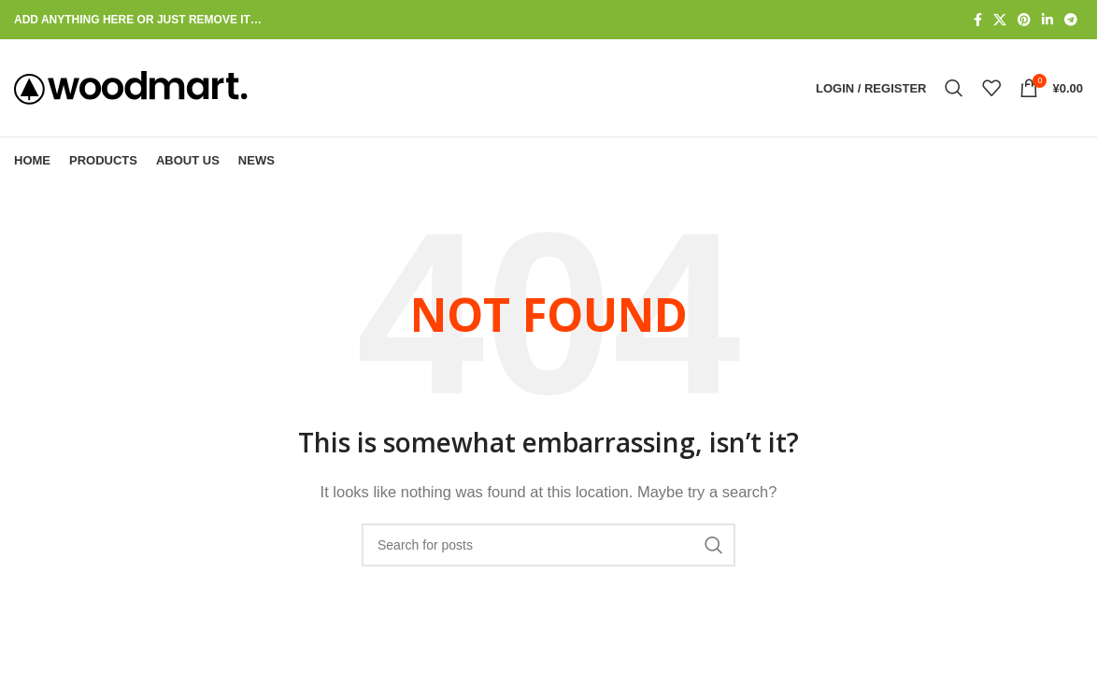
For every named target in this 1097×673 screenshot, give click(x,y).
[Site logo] (131, 86)
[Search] (954, 88)
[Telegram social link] (1071, 20)
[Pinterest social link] (1024, 20)
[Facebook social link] (978, 20)
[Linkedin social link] (1047, 20)
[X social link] (1000, 20)
